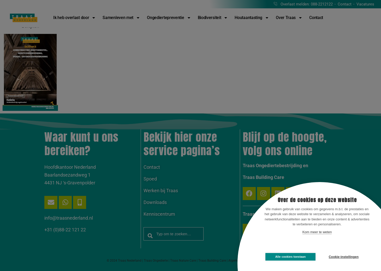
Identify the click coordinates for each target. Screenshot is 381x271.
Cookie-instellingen (344, 257)
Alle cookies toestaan (290, 256)
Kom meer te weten (317, 232)
